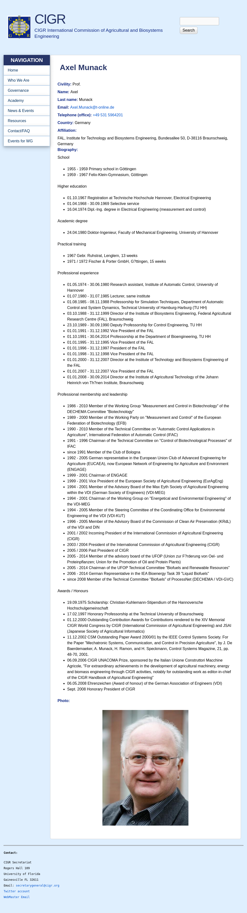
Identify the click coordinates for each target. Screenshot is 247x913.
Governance (25, 90)
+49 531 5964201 (108, 115)
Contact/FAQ (25, 131)
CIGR (49, 18)
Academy (25, 101)
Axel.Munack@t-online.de (92, 107)
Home (13, 70)
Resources (25, 121)
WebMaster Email (17, 897)
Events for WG (20, 141)
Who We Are (25, 80)
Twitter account (17, 891)
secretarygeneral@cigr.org (38, 885)
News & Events (25, 111)
